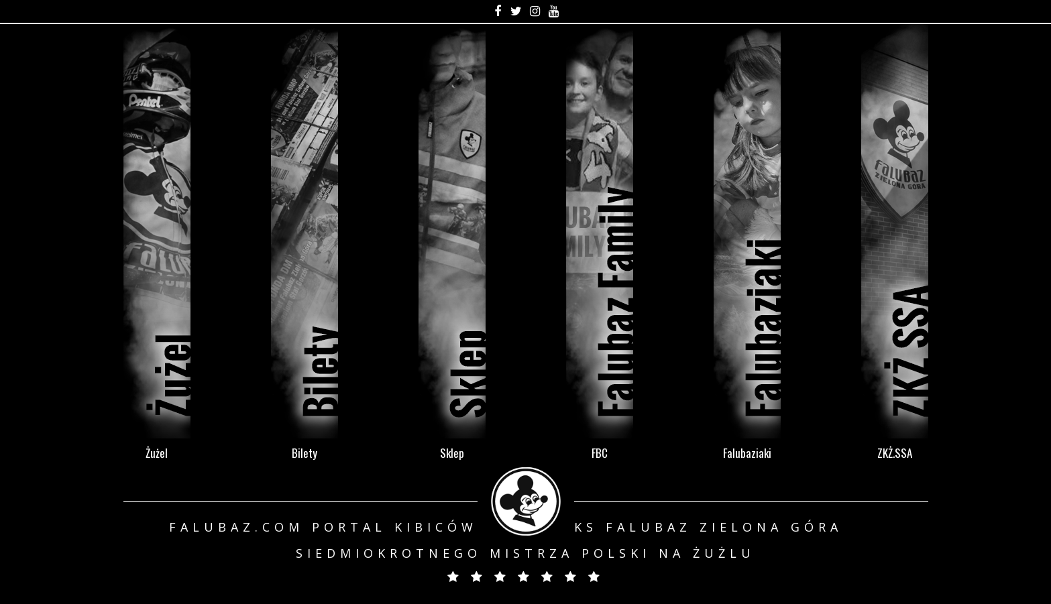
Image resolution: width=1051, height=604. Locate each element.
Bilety (304, 452)
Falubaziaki (747, 452)
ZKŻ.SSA (894, 452)
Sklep (452, 452)
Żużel (157, 452)
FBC (600, 452)
